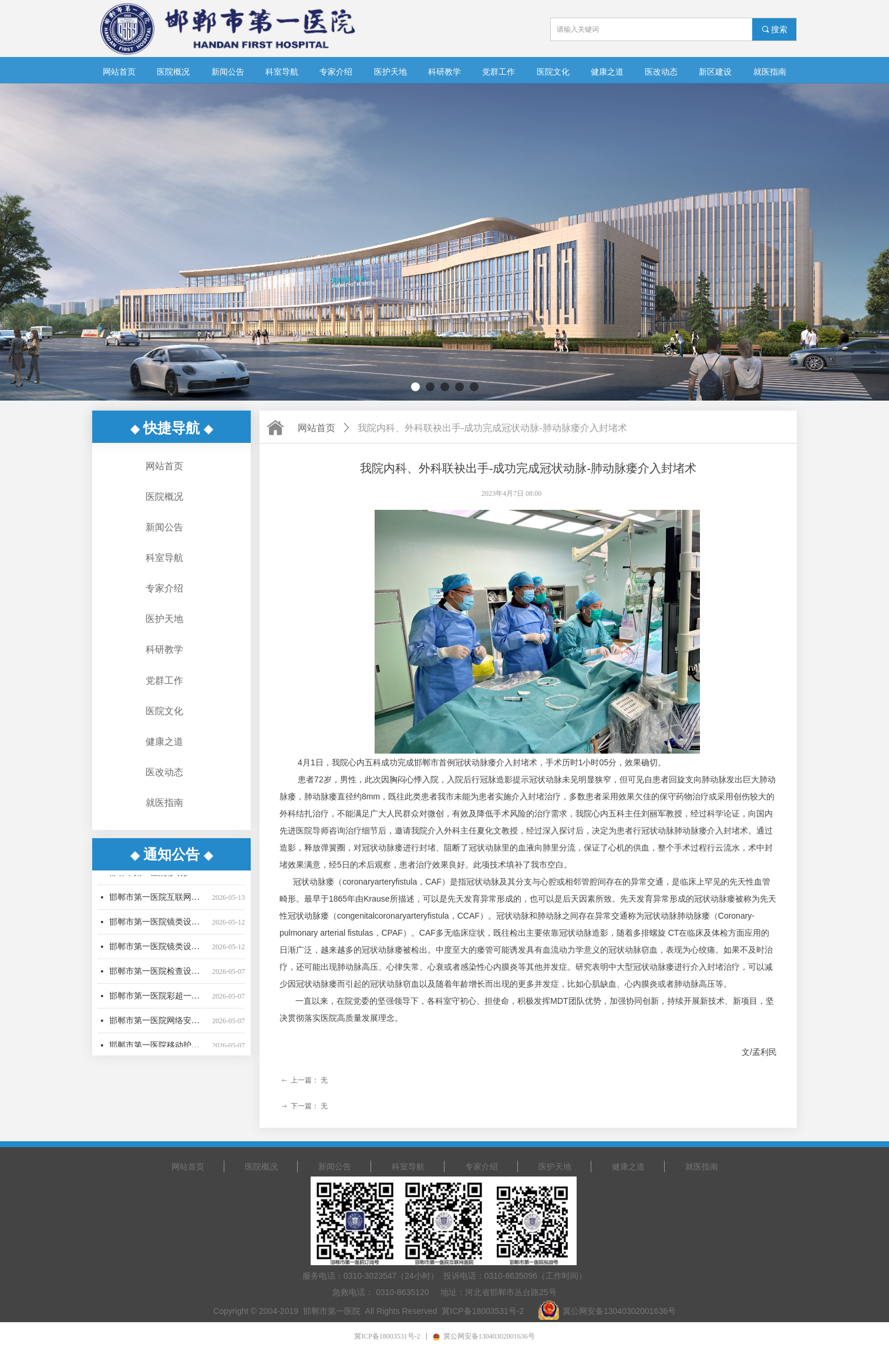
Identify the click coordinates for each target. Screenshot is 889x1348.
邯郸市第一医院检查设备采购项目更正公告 (158, 978)
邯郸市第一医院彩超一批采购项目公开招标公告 (158, 1003)
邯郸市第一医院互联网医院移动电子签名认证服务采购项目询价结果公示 (158, 904)
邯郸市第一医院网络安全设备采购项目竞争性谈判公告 (158, 1027)
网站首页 (316, 428)
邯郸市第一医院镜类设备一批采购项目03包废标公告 (158, 953)
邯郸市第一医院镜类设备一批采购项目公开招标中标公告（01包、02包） (158, 929)
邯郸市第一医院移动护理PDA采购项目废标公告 (158, 879)
